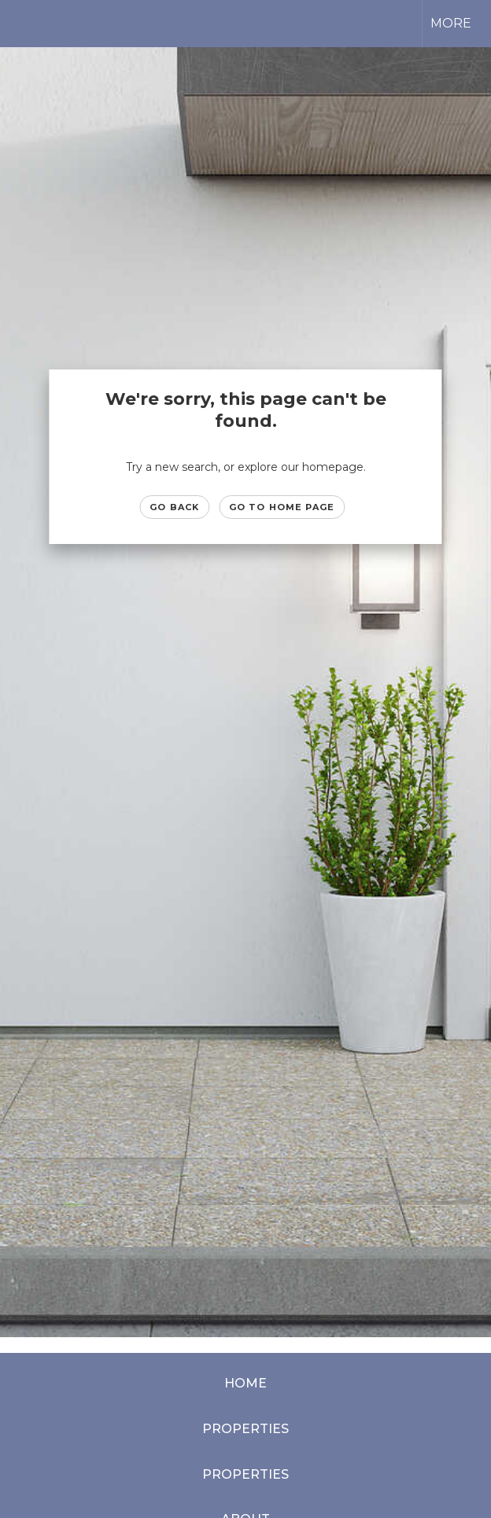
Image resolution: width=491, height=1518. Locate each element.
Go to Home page (282, 507)
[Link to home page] (20, 23)
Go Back (174, 507)
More (450, 23)
